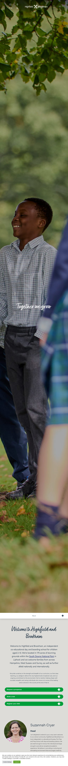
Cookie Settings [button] (7, 762)
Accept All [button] (16, 762)
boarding (52, 741)
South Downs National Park (41, 656)
